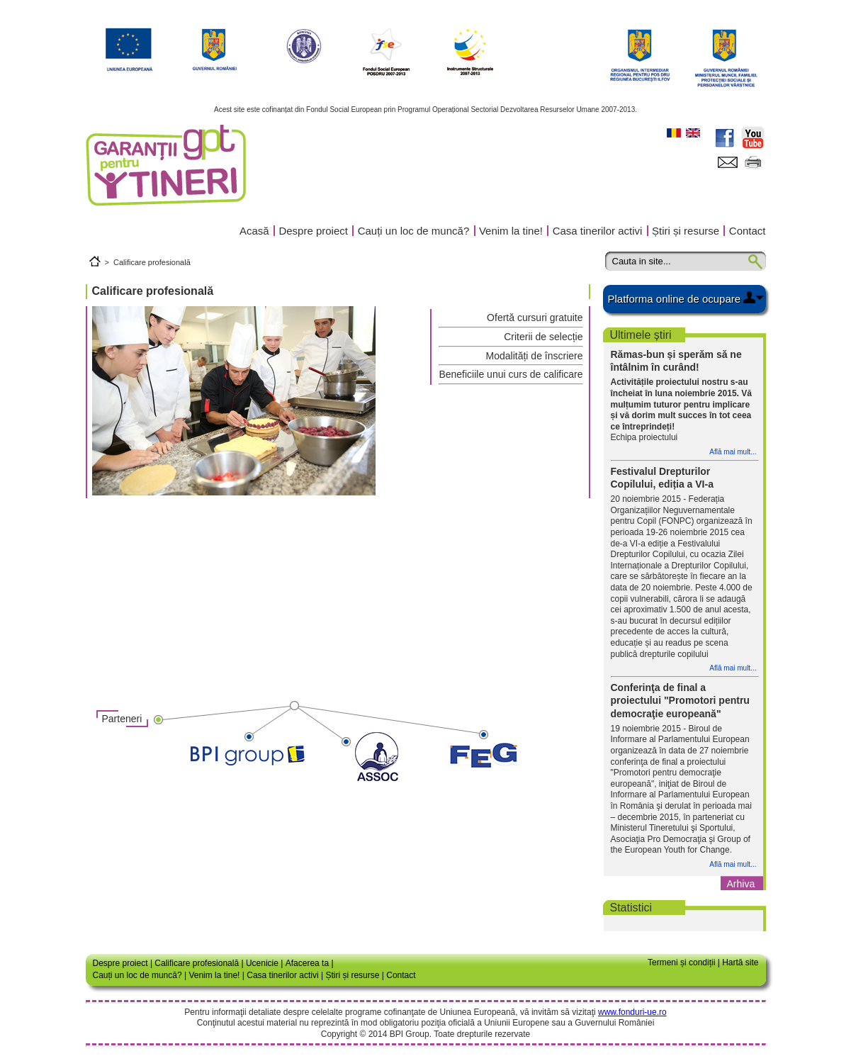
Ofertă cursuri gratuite (534, 317)
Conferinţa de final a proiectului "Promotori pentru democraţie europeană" (680, 700)
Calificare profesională (152, 262)
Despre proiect (313, 231)
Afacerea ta (307, 963)
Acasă (254, 231)
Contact (747, 231)
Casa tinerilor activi (598, 231)
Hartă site (740, 962)
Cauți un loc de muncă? (414, 231)
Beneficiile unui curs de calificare (510, 374)
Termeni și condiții (681, 962)
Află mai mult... (732, 452)
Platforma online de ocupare (674, 299)
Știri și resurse (685, 231)
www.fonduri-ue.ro (632, 1012)
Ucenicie (262, 963)
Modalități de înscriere (534, 355)
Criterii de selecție (543, 336)
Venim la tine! (511, 231)
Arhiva (741, 883)
